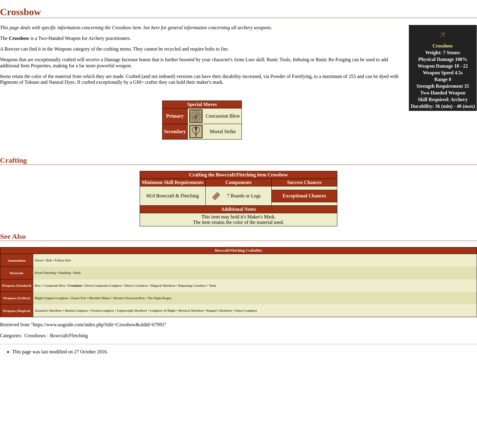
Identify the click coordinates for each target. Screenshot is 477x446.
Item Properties (35, 65)
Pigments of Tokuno (19, 82)
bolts (209, 48)
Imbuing (301, 59)
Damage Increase (121, 59)
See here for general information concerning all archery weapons (207, 27)
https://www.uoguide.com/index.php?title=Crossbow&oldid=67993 (99, 324)
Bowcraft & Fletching (177, 195)
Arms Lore (244, 59)
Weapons (9, 59)
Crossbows (35, 335)
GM (137, 82)
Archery (96, 38)
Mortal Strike (223, 131)
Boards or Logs (246, 195)
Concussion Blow (223, 116)
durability (231, 76)
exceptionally (48, 59)
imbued (166, 76)
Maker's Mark (261, 216)
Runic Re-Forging (333, 59)
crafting (111, 48)
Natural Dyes (62, 82)
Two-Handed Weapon (59, 38)
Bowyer (12, 48)
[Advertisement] (51, 402)
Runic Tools (278, 59)
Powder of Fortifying (291, 76)
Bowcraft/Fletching (69, 335)
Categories (10, 335)
